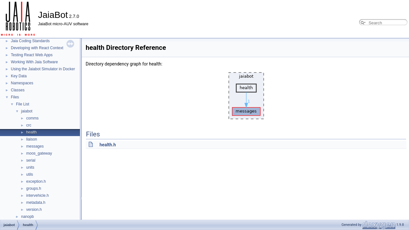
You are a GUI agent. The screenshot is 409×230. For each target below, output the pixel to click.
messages (35, 146)
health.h (107, 144)
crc (28, 125)
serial (30, 160)
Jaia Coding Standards (30, 41)
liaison (31, 139)
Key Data (19, 76)
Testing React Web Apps (32, 55)
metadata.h (35, 202)
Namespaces (22, 83)
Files (15, 97)
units (30, 167)
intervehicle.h (37, 195)
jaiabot (26, 111)
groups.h (33, 188)
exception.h (36, 181)
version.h (34, 209)
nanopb (27, 216)
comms (32, 118)
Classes (18, 90)
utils (29, 174)
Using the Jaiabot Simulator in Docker (43, 69)
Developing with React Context (37, 48)
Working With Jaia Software (34, 62)
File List (22, 104)
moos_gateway (39, 153)
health (31, 132)
